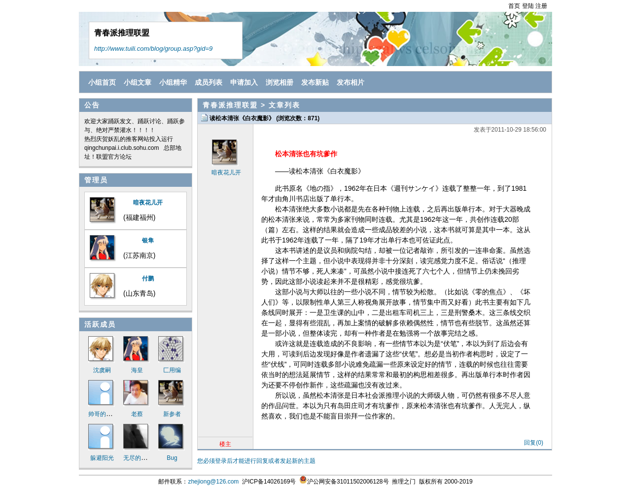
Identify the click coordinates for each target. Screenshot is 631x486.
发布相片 (350, 82)
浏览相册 (279, 82)
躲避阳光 (102, 457)
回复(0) (533, 442)
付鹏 (148, 278)
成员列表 (208, 82)
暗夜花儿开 (148, 202)
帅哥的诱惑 (103, 414)
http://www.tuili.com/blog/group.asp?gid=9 (153, 48)
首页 (514, 5)
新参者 (172, 414)
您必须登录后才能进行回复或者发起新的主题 (256, 460)
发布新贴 (315, 82)
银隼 (148, 240)
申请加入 (244, 82)
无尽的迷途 (138, 457)
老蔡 (137, 414)
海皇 (137, 370)
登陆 (528, 5)
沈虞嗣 (102, 370)
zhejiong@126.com (213, 481)
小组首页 (102, 82)
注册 (541, 5)
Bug (172, 457)
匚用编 (172, 370)
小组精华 (173, 82)
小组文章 (137, 82)
